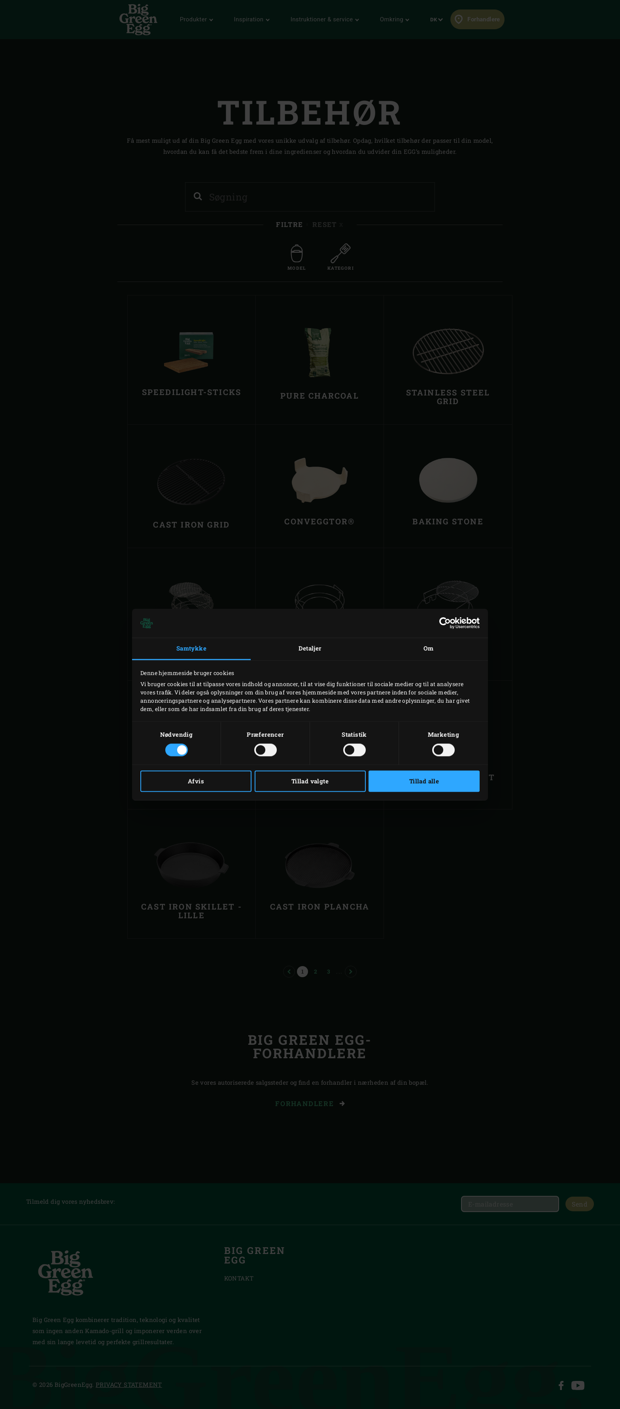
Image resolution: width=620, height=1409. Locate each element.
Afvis (196, 781)
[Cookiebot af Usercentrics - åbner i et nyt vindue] (445, 623)
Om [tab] (428, 648)
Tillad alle (424, 781)
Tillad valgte (310, 781)
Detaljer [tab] (310, 648)
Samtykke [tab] (191, 648)
